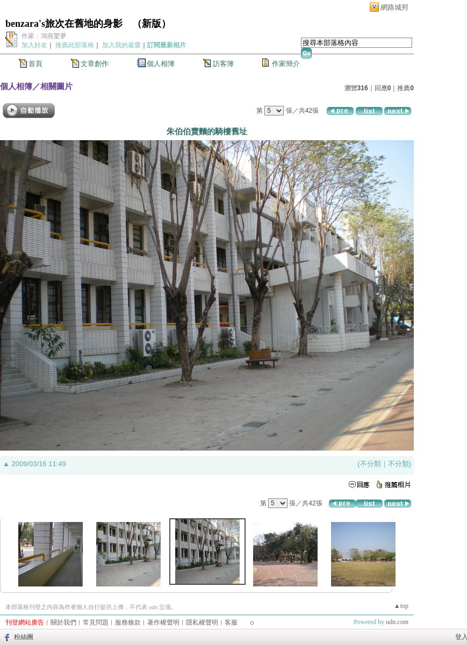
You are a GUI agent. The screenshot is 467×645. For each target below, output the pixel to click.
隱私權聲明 (202, 622)
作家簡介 (286, 64)
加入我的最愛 (121, 45)
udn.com (397, 622)
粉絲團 (23, 637)
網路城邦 (394, 7)
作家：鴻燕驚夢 (44, 36)
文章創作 (95, 64)
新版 (151, 23)
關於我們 (63, 622)
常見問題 (96, 622)
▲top (401, 606)
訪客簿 (223, 64)
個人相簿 (161, 64)
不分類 (370, 464)
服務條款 (128, 622)
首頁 (35, 64)
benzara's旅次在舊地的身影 (64, 23)
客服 (231, 622)
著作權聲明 (163, 622)
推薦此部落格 (74, 45)
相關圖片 (56, 86)
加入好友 (34, 45)
